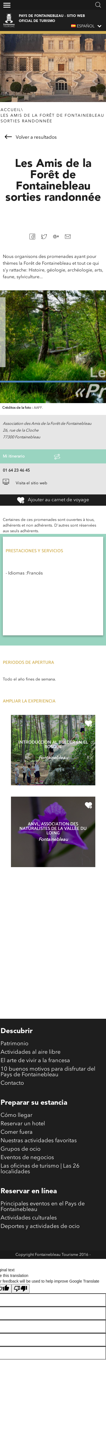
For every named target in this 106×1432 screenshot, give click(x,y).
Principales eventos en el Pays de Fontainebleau (43, 1206)
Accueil (11, 110)
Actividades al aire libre (30, 1052)
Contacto (12, 1083)
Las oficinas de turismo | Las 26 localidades (40, 1169)
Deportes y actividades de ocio (40, 1226)
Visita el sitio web (25, 483)
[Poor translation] (21, 1288)
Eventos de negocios (27, 1158)
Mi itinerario (31, 456)
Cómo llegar (16, 1115)
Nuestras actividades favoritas (39, 1141)
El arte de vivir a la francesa (35, 1061)
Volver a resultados (31, 137)
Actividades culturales (29, 1218)
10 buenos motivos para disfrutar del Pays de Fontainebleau (48, 1072)
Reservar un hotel (23, 1124)
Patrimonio (14, 1044)
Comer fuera (17, 1132)
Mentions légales (53, 1263)
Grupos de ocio (20, 1149)
